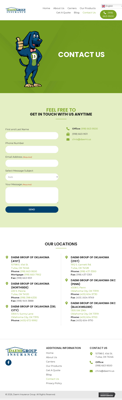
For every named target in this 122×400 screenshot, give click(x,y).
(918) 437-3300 (88, 271)
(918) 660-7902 (32, 274)
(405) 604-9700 (88, 317)
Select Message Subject (19, 170)
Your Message (18, 184)
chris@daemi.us (81, 139)
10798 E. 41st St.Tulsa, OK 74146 (104, 355)
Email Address (18, 157)
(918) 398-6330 (28, 297)
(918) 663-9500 (89, 128)
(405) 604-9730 (88, 294)
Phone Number (14, 143)
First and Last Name (17, 129)
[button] (108, 14)
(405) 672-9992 (28, 320)
